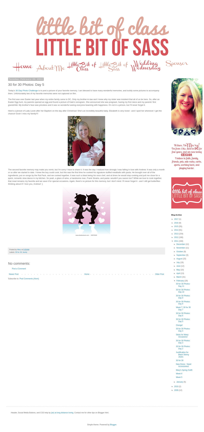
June (178, 266)
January (180, 382)
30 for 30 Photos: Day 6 (183, 314)
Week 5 (179, 377)
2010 (176, 386)
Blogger (113, 425)
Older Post (159, 274)
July (178, 262)
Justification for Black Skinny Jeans (182, 354)
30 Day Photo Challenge (27, 90)
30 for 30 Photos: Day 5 (183, 320)
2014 (176, 230)
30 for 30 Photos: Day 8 (183, 303)
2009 (176, 390)
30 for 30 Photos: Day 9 (183, 297)
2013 (176, 234)
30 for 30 (18, 252)
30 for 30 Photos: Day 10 (183, 291)
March (179, 277)
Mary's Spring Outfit (184, 370)
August (179, 259)
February (180, 281)
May (178, 270)
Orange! (179, 325)
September (181, 255)
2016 (176, 223)
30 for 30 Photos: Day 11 (183, 285)
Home (86, 274)
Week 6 (179, 374)
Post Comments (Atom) (29, 279)
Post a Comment (19, 269)
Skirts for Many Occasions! (182, 336)
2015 (176, 226)
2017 (176, 219)
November (181, 248)
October (180, 251)
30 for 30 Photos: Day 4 (183, 330)
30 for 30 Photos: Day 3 (183, 342)
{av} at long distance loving (62, 413)
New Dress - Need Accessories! (183, 365)
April (178, 273)
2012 (176, 237)
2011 (176, 241)
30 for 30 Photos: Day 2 (183, 347)
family (25, 252)
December (181, 244)
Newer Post (14, 274)
